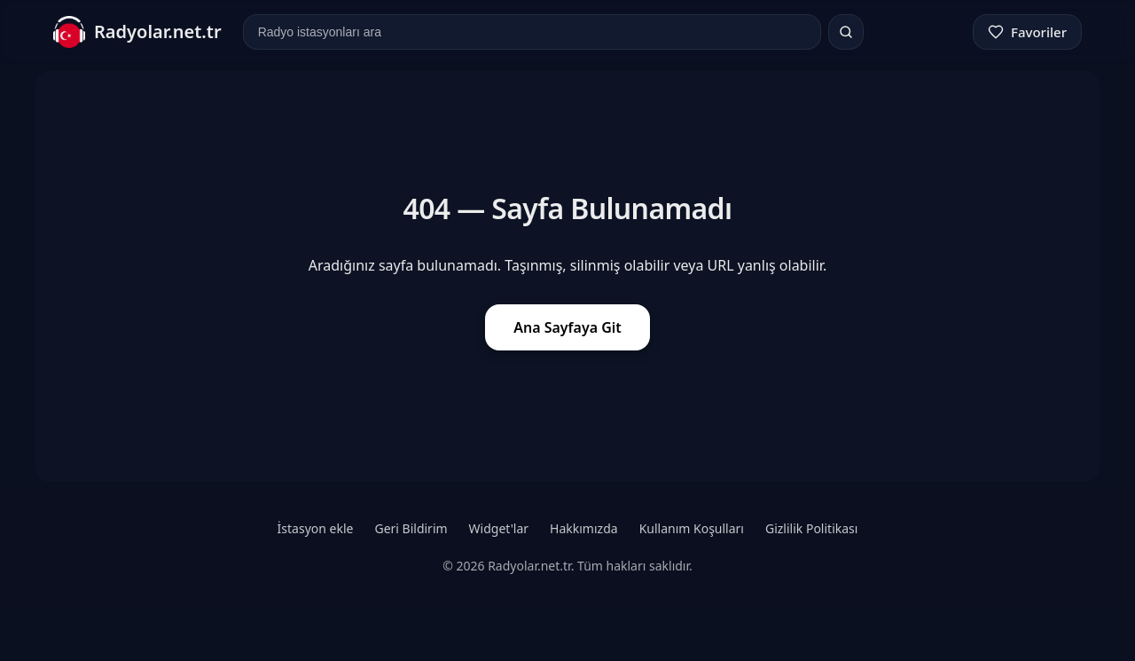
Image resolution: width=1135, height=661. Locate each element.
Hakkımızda (584, 528)
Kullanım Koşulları (691, 528)
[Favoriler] (1027, 32)
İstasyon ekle (316, 528)
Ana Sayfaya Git (567, 327)
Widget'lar (498, 528)
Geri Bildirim (410, 528)
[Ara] (846, 32)
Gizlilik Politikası (811, 528)
